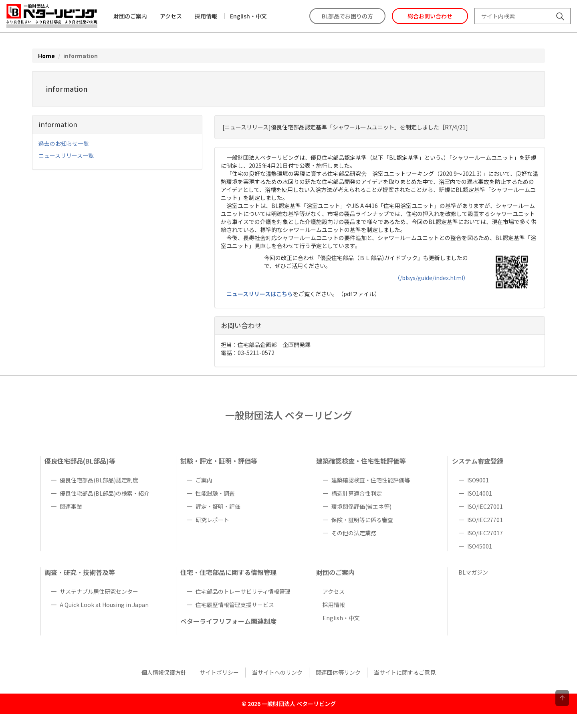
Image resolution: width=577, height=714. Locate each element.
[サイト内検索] (560, 17)
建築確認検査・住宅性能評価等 (361, 461)
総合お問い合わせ (430, 16)
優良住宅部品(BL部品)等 (79, 461)
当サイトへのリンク (277, 672)
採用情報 (206, 16)
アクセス (171, 16)
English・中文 (248, 16)
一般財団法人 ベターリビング (288, 415)
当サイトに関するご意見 (405, 672)
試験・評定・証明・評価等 (218, 461)
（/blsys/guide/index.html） (431, 278)
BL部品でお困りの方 (347, 16)
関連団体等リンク (338, 672)
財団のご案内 (130, 16)
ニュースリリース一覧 (66, 155)
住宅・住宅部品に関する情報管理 (228, 572)
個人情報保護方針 (163, 672)
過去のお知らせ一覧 (63, 143)
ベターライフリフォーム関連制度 (228, 621)
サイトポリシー (219, 672)
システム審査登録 (477, 461)
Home (46, 56)
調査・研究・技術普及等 (79, 572)
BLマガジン (473, 572)
